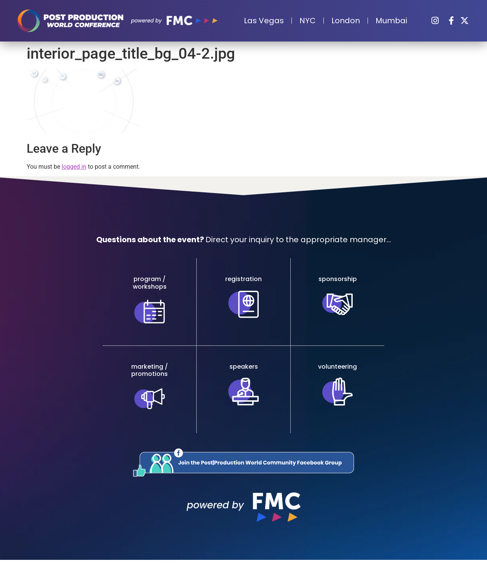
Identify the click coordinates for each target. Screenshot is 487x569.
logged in (74, 166)
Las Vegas (264, 20)
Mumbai (391, 20)
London (345, 20)
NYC (307, 20)
